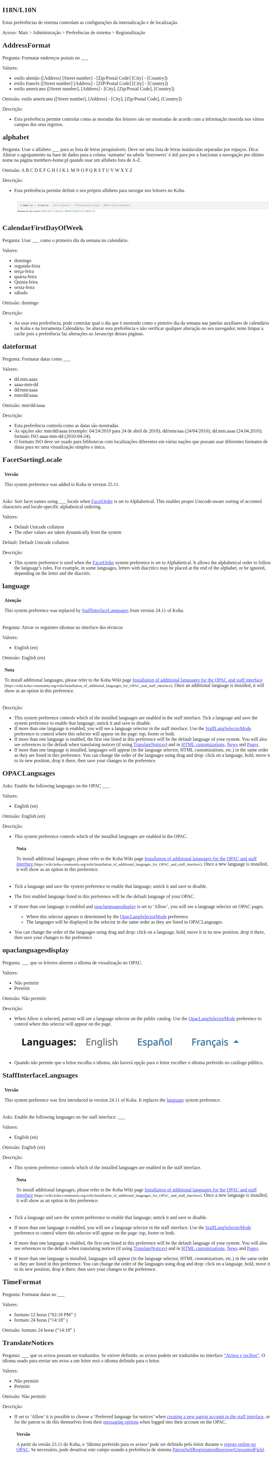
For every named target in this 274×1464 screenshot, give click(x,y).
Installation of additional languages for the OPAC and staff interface (198, 680)
